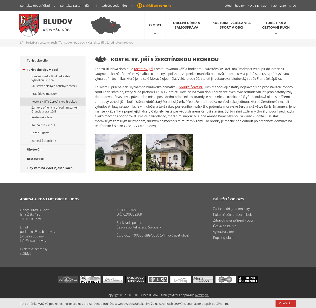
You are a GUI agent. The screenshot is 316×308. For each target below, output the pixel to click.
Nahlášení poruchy (157, 5)
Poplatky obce (223, 237)
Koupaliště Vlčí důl (43, 125)
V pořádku (285, 303)
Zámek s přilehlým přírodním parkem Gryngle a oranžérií (55, 109)
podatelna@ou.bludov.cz (38, 231)
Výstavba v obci (224, 232)
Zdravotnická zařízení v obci (233, 220)
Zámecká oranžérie (44, 141)
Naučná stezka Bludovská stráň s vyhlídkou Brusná (53, 78)
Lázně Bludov (40, 133)
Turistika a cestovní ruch (276, 25)
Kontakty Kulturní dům (76, 5)
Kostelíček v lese (42, 117)
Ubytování (34, 149)
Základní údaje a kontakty (231, 209)
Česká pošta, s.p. (225, 226)
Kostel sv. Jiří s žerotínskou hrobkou (110, 42)
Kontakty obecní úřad (35, 5)
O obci (155, 25)
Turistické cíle (37, 60)
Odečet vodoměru (114, 5)
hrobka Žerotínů (191, 87)
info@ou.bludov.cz (33, 240)
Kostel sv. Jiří (143, 69)
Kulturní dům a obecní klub (232, 214)
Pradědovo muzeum (44, 94)
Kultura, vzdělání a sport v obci (232, 25)
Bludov (57, 21)
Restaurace (35, 159)
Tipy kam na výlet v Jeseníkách (49, 168)
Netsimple (202, 295)
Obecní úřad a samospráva (186, 25)
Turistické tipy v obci (72, 42)
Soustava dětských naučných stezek (54, 86)
